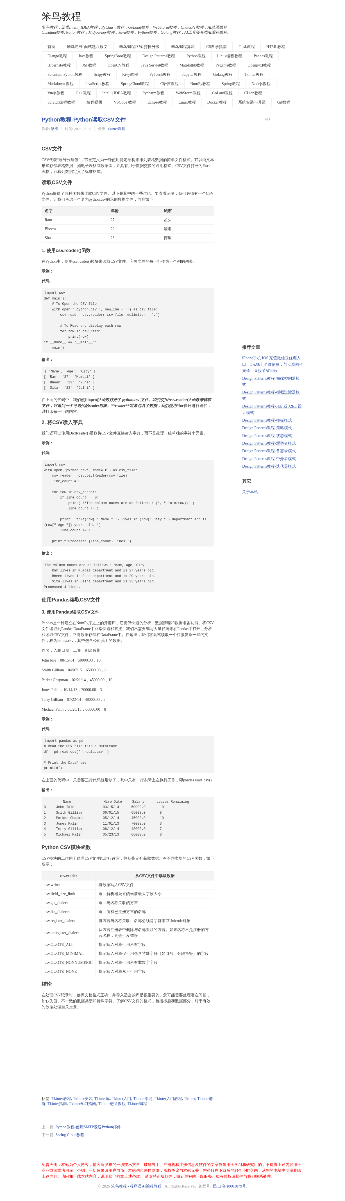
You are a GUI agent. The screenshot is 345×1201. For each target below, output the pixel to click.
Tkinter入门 (121, 1099)
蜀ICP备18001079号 (229, 1186)
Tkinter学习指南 (82, 1104)
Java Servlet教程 (154, 65)
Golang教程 (222, 74)
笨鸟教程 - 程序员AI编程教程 (136, 1186)
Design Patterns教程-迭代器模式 (269, 466)
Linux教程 (187, 102)
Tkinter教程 (254, 74)
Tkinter (190, 1099)
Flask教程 (246, 47)
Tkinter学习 (143, 1099)
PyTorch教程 (160, 74)
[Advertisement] (128, 1053)
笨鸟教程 (61, 16)
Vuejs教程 (55, 93)
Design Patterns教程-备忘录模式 (269, 451)
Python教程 (196, 56)
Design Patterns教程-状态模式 (267, 436)
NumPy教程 (200, 84)
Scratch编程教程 (61, 102)
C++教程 (83, 93)
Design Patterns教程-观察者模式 (269, 443)
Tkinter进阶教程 (111, 1104)
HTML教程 (275, 47)
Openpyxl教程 (259, 65)
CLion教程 (253, 93)
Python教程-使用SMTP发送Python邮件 (88, 1127)
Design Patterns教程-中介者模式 (269, 459)
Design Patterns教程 (158, 56)
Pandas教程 (263, 56)
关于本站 (250, 492)
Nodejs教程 (261, 84)
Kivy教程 (130, 74)
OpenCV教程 (119, 65)
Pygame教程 (225, 65)
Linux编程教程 (229, 56)
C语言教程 (169, 84)
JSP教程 (89, 65)
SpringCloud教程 (135, 84)
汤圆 (54, 129)
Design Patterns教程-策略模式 (267, 428)
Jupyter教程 (191, 74)
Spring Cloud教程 (69, 1135)
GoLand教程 (222, 93)
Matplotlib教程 (192, 65)
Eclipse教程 (157, 102)
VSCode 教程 (125, 102)
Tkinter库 (102, 1099)
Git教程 (283, 102)
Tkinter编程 (137, 1104)
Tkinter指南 (57, 1104)
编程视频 (94, 102)
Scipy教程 (102, 74)
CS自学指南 (216, 47)
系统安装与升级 (252, 102)
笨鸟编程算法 (183, 47)
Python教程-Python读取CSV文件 (84, 119)
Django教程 (57, 56)
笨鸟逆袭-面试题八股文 (87, 47)
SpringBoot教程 (118, 56)
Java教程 (85, 56)
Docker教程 (217, 102)
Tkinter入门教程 (168, 1099)
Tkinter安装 (82, 1099)
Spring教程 (231, 84)
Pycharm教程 (153, 93)
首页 (51, 47)
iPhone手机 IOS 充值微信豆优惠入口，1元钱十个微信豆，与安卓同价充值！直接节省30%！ (272, 364)
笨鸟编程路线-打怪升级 (139, 47)
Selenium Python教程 (64, 74)
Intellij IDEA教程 (116, 93)
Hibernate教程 (59, 65)
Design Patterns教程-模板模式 (267, 420)
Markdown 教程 (60, 84)
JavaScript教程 (97, 84)
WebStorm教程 (188, 93)
